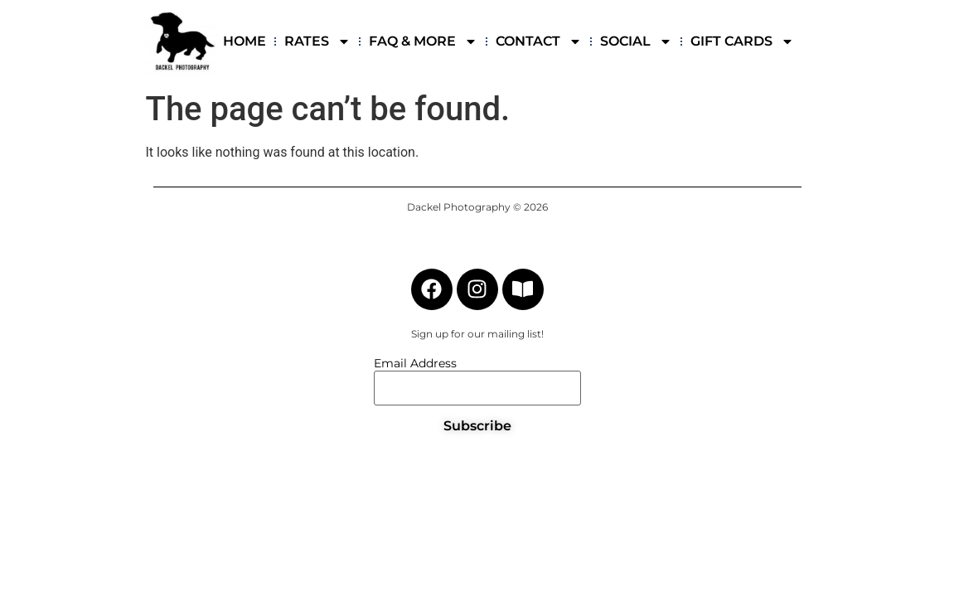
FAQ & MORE (423, 41)
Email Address (415, 363)
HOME (244, 41)
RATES (317, 41)
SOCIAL (636, 41)
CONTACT (539, 41)
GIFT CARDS (742, 41)
